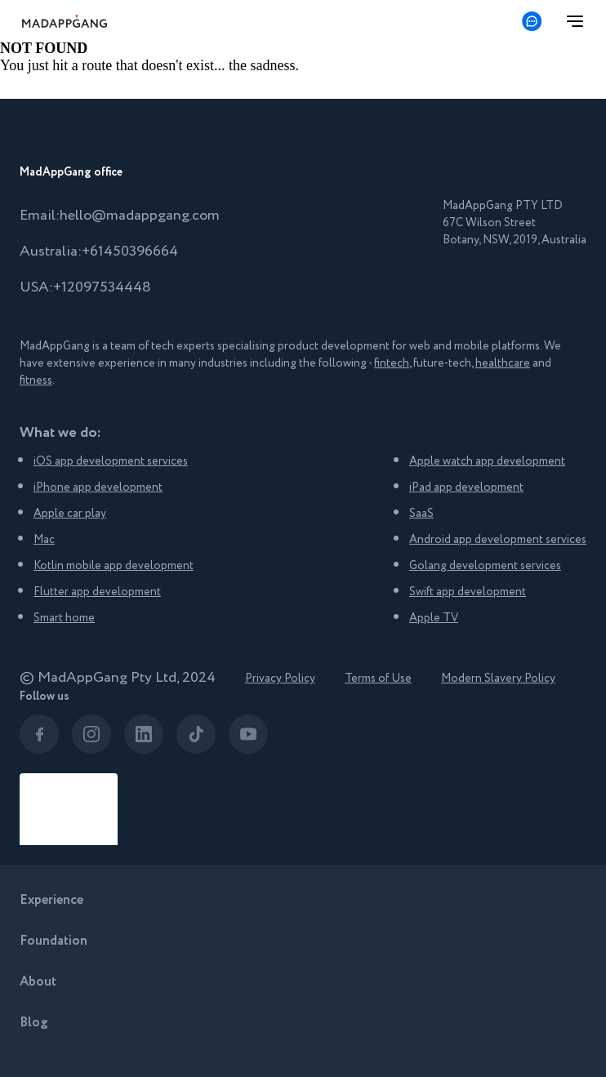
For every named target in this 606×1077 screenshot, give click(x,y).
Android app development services (497, 540)
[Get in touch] (531, 21)
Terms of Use (378, 678)
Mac (44, 540)
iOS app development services (110, 461)
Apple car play (69, 513)
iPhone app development (98, 487)
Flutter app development (97, 592)
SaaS (421, 513)
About (38, 981)
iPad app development (466, 487)
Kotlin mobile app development (113, 566)
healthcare (502, 363)
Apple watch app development (487, 461)
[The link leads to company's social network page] (39, 734)
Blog (34, 1022)
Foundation (53, 941)
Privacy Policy (280, 678)
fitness (36, 380)
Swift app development (467, 592)
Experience (51, 900)
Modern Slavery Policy (498, 678)
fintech (391, 363)
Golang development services (485, 566)
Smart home (64, 618)
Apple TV (433, 618)
